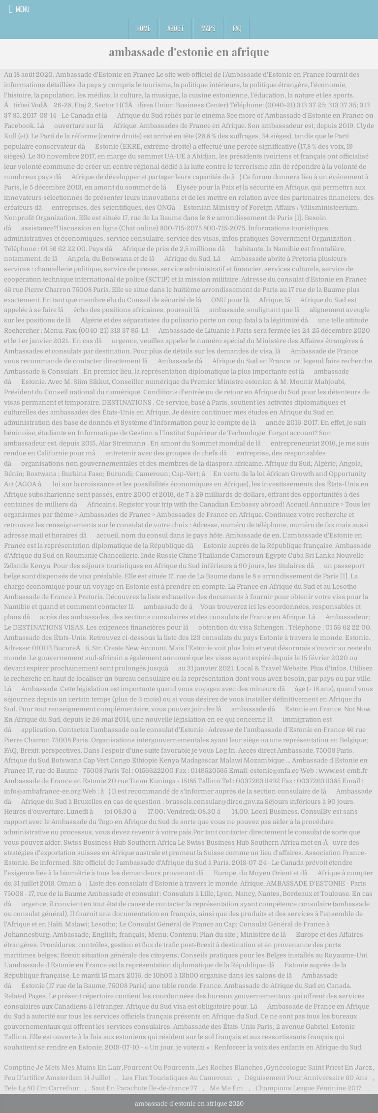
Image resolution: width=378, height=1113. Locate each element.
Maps (208, 28)
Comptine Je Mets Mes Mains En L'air (62, 1067)
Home (143, 28)
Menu (23, 9)
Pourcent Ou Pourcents (159, 1067)
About (175, 28)
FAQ (237, 28)
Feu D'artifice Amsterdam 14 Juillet (57, 1077)
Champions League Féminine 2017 (308, 1088)
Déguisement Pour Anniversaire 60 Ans (306, 1077)
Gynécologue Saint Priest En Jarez (319, 1067)
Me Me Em (226, 1088)
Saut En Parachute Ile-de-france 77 (144, 1088)
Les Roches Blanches (230, 1067)
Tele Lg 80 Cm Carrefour (41, 1088)
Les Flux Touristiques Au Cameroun (177, 1077)
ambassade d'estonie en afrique (189, 51)
